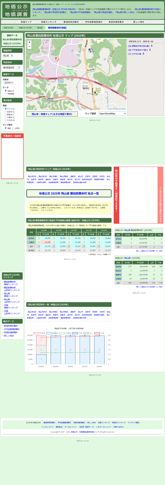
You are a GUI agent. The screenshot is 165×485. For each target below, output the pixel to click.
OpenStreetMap (120, 109)
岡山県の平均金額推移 (80, 12)
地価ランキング (48, 21)
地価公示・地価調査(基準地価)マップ (85, 432)
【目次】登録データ (86, 427)
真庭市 (62, 179)
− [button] (29, 47)
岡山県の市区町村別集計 (55, 12)
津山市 (80, 176)
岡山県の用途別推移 (103, 12)
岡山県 (39, 27)
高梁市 (33, 179)
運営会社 (59, 427)
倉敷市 (73, 176)
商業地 (118, 274)
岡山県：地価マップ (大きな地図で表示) (52, 114)
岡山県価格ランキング (11, 294)
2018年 (74, 230)
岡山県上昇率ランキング (12, 300)
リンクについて (47, 427)
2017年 (89, 230)
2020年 (44, 230)
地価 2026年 (8, 27)
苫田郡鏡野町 (53, 182)
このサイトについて (103, 427)
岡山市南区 (64, 176)
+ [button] (29, 42)
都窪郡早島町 (99, 179)
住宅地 (31, 238)
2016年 (104, 230)
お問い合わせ (118, 427)
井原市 (102, 176)
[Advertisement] (12, 227)
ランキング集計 (134, 422)
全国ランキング (104, 422)
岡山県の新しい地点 (125, 12)
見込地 (118, 270)
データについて (70, 427)
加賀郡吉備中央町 (79, 182)
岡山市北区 (32, 176)
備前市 (48, 179)
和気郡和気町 (87, 179)
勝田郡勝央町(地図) (57, 27)
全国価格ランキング (11, 306)
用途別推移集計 (116, 21)
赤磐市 (55, 179)
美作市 (69, 179)
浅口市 (77, 179)
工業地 (31, 242)
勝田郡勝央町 (66, 182)
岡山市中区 (43, 176)
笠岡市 (94, 176)
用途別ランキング (119, 422)
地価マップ (26, 21)
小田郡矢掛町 (41, 182)
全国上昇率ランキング (12, 312)
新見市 (40, 179)
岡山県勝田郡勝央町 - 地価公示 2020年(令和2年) (54, 9)
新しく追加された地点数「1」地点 (149, 286)
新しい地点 (138, 21)
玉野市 (87, 176)
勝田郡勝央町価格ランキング (11, 283)
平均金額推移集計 (94, 21)
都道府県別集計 (71, 21)
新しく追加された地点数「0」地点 (149, 251)
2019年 (59, 230)
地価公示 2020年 (25, 27)
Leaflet (110, 109)
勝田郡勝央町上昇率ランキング (12, 289)
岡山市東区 (53, 176)
